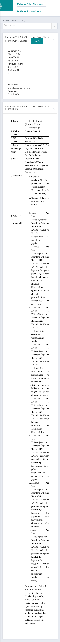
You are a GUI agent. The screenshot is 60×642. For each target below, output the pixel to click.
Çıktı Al (37, 41)
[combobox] (30, 26)
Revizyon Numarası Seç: (14, 20)
